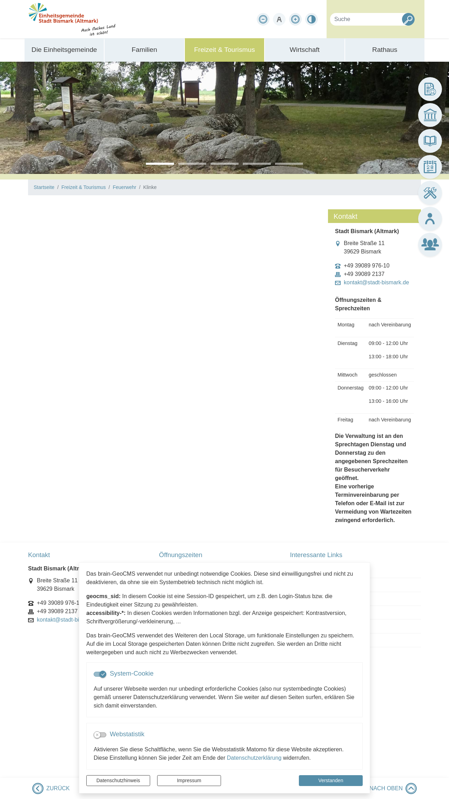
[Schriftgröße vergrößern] (295, 19)
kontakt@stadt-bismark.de (376, 282)
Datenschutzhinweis (118, 780)
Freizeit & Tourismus (83, 187)
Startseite (44, 187)
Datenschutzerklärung (254, 758)
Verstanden (331, 780)
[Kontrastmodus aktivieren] (311, 19)
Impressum (189, 780)
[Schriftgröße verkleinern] (263, 19)
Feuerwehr (124, 187)
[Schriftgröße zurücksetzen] (279, 19)
